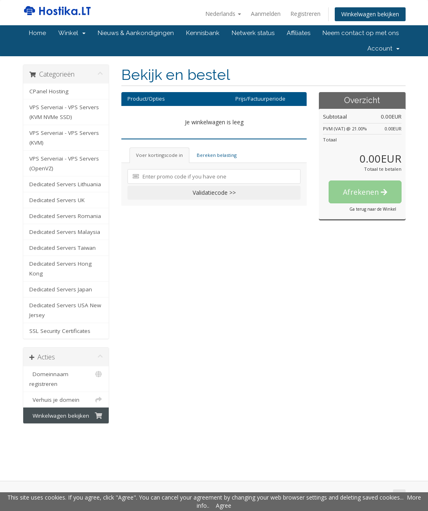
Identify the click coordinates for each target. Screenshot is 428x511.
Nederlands (223, 14)
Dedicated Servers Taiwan (62, 247)
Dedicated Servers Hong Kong (60, 268)
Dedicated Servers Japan (60, 289)
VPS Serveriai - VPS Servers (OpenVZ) (64, 163)
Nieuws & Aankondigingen (136, 33)
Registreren (305, 14)
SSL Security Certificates (59, 331)
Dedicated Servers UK (57, 200)
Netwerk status (253, 33)
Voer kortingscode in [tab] (159, 155)
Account (383, 48)
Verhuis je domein (66, 400)
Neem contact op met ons (361, 33)
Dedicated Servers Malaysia (64, 232)
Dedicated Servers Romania (65, 216)
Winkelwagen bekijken (370, 14)
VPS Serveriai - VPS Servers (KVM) (64, 137)
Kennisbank (202, 33)
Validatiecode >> (214, 192)
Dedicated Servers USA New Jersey (65, 310)
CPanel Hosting (48, 91)
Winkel (72, 33)
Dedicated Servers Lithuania (65, 184)
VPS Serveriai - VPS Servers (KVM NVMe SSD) (64, 112)
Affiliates (298, 33)
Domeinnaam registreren (66, 378)
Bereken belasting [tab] (217, 155)
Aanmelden (266, 14)
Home (37, 33)
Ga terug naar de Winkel (372, 209)
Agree (223, 505)
